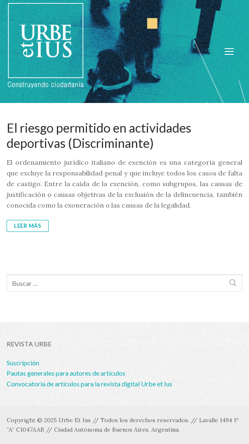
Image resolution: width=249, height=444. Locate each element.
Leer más (27, 225)
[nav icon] (229, 51)
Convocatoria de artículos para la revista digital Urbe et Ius (89, 384)
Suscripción (23, 363)
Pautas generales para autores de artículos (66, 373)
